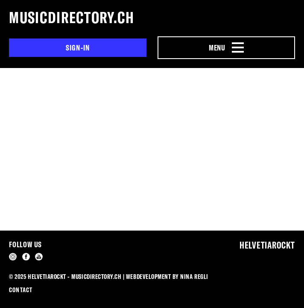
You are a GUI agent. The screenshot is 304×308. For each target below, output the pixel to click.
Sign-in (78, 48)
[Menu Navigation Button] (226, 47)
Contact (20, 290)
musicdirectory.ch (71, 17)
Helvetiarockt (267, 245)
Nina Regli (194, 276)
